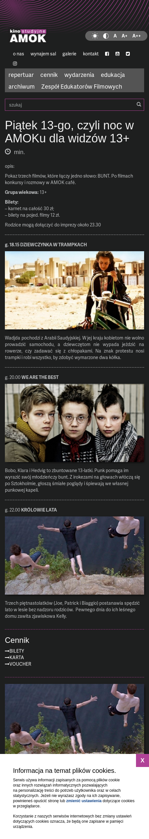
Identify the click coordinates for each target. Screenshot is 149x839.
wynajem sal (43, 54)
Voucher (20, 664)
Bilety (16, 651)
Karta (16, 657)
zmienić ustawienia (84, 801)
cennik (49, 74)
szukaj (74, 105)
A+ (125, 36)
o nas (18, 54)
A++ (136, 36)
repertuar (21, 74)
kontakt (91, 54)
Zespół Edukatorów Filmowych (81, 86)
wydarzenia (79, 74)
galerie (69, 54)
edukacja (113, 74)
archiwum (21, 86)
